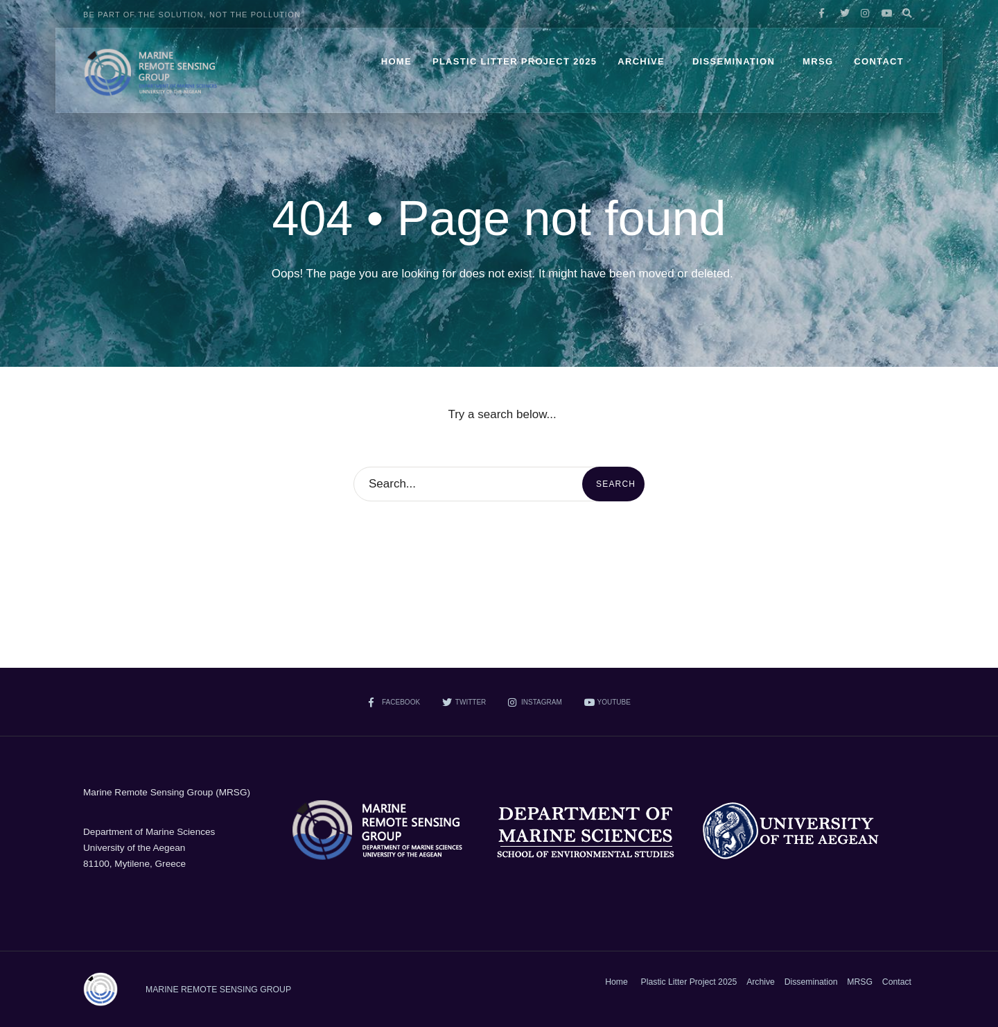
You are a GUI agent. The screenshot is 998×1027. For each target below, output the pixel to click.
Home (396, 61)
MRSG (818, 61)
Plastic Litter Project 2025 (514, 61)
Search (616, 484)
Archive (641, 61)
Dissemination (733, 61)
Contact (879, 61)
